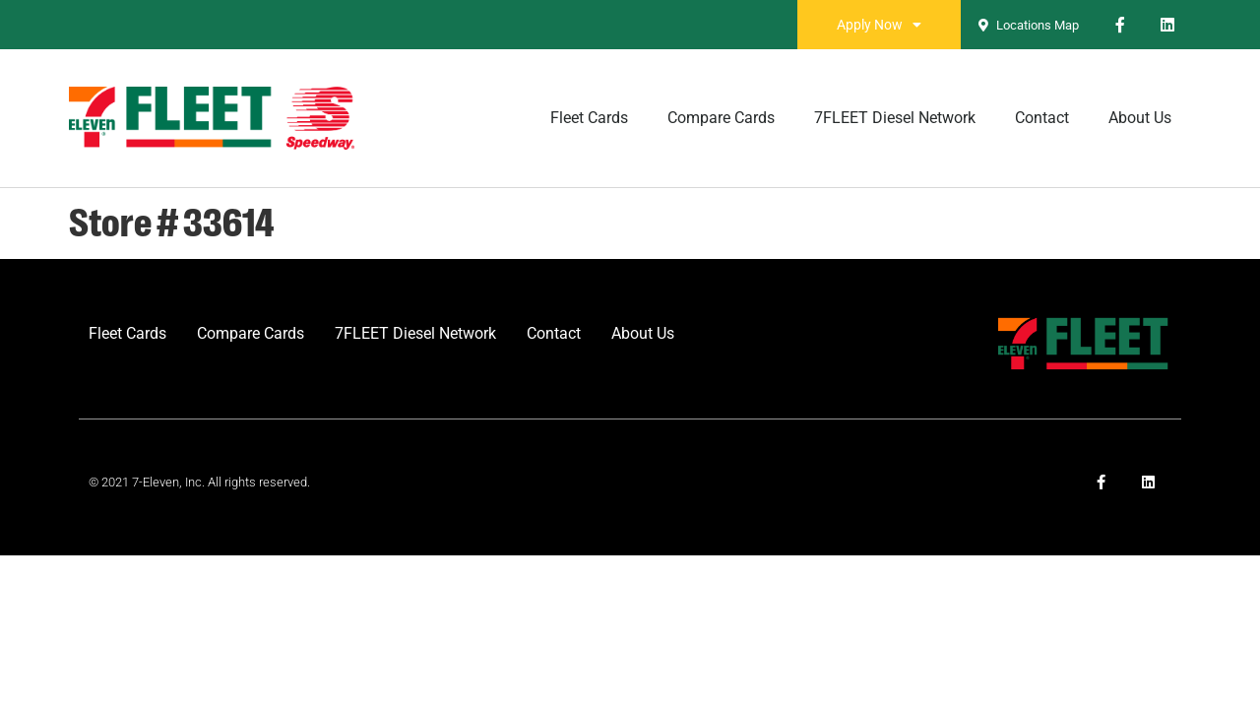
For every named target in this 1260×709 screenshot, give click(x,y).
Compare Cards (721, 117)
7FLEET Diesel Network (895, 117)
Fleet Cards (589, 117)
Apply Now (879, 24)
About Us (1139, 117)
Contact (1042, 117)
